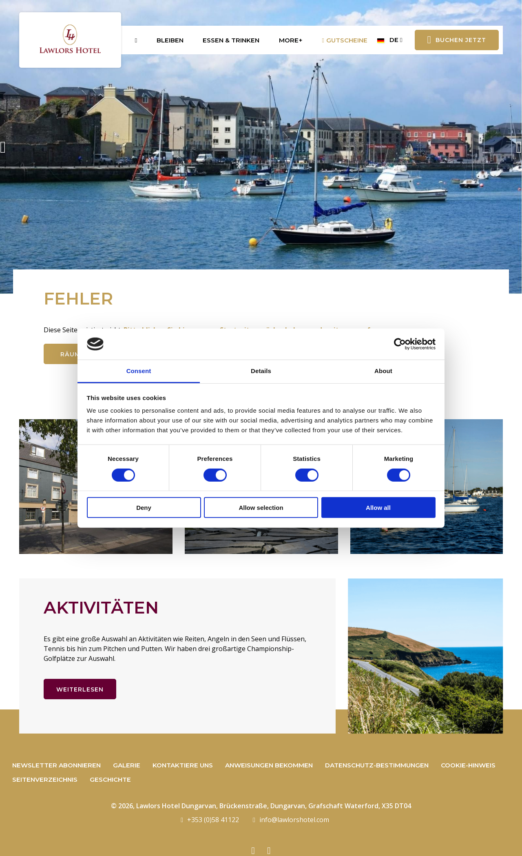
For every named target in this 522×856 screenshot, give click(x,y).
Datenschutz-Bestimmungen (377, 765)
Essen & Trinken (231, 40)
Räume (72, 354)
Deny (143, 507)
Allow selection (261, 507)
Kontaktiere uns (183, 765)
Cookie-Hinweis (468, 765)
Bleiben (170, 40)
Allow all (378, 507)
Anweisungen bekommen (269, 765)
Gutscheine (345, 40)
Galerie (126, 765)
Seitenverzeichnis (44, 779)
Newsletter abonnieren (56, 765)
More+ (291, 40)
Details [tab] (261, 370)
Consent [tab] (138, 370)
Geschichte (110, 779)
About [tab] (383, 370)
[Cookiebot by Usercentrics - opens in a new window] (400, 344)
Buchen (457, 40)
